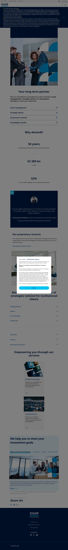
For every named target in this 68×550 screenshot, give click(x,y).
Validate (34, 288)
